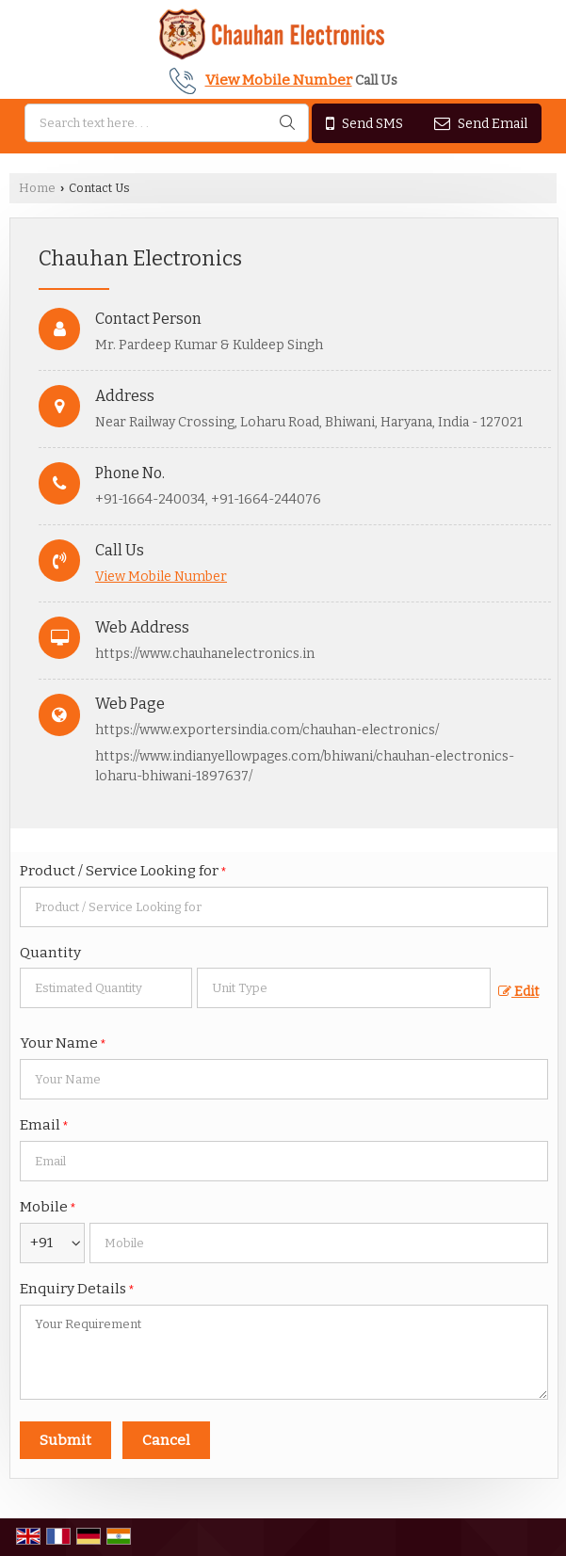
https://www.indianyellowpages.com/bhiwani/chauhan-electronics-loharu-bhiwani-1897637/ (304, 766)
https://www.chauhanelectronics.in (205, 654)
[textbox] (344, 988)
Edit (518, 992)
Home (37, 188)
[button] (278, 80)
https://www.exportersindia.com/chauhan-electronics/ (267, 730)
